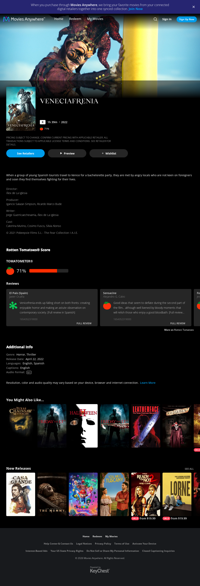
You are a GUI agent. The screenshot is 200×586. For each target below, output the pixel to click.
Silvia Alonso (53, 226)
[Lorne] (176, 496)
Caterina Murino (16, 226)
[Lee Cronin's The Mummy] (52, 494)
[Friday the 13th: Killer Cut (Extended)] (114, 426)
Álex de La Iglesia (16, 193)
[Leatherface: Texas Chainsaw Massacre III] (145, 426)
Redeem (75, 19)
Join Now (136, 9)
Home (58, 19)
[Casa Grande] (20, 494)
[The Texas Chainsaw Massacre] (20, 426)
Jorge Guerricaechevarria (21, 215)
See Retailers (25, 153)
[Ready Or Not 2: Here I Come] (145, 496)
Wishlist (108, 153)
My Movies (95, 19)
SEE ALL (189, 468)
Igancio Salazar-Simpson (21, 204)
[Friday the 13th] (52, 426)
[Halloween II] (83, 426)
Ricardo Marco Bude (49, 204)
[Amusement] (176, 426)
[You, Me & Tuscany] (114, 494)
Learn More (147, 383)
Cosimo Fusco (36, 226)
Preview (67, 153)
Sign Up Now (186, 19)
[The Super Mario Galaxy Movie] (83, 494)
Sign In (166, 19)
